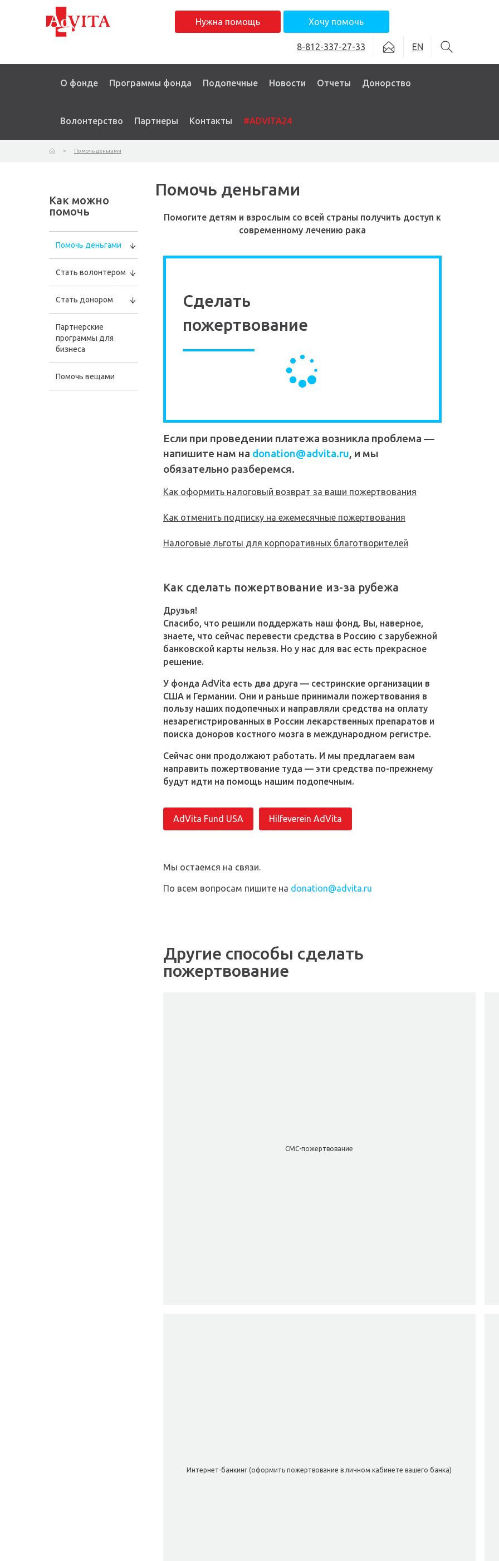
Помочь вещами (85, 376)
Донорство (386, 83)
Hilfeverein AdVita (305, 819)
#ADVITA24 (267, 121)
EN (417, 47)
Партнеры (156, 121)
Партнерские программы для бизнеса (85, 338)
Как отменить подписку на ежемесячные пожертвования (284, 517)
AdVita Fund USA (208, 819)
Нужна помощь (227, 22)
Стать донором (84, 299)
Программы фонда (150, 83)
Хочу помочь (336, 22)
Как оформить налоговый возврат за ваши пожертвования (290, 492)
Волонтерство (91, 121)
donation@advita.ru (300, 453)
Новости (287, 83)
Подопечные (230, 83)
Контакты (210, 121)
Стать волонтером (91, 272)
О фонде (79, 83)
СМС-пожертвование (319, 1148)
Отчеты (334, 83)
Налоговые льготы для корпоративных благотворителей (285, 543)
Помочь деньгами (88, 245)
